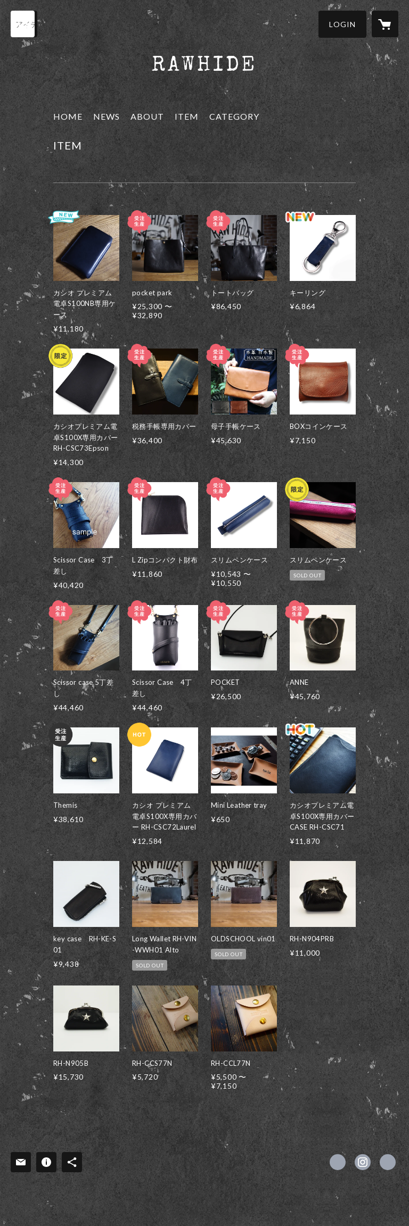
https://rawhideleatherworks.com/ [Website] (388, 1162)
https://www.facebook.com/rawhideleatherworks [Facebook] (338, 1162)
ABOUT (147, 116)
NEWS (106, 116)
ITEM (187, 116)
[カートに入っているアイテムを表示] (385, 24)
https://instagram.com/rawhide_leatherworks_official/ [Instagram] (363, 1162)
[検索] (24, 24)
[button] (342, 24)
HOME (68, 116)
